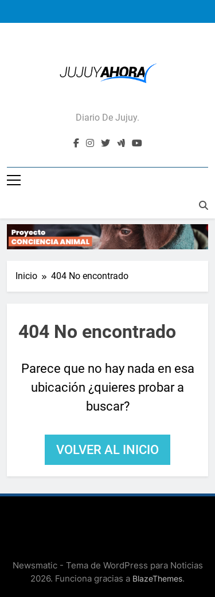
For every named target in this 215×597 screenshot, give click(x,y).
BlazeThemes (157, 578)
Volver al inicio (107, 450)
